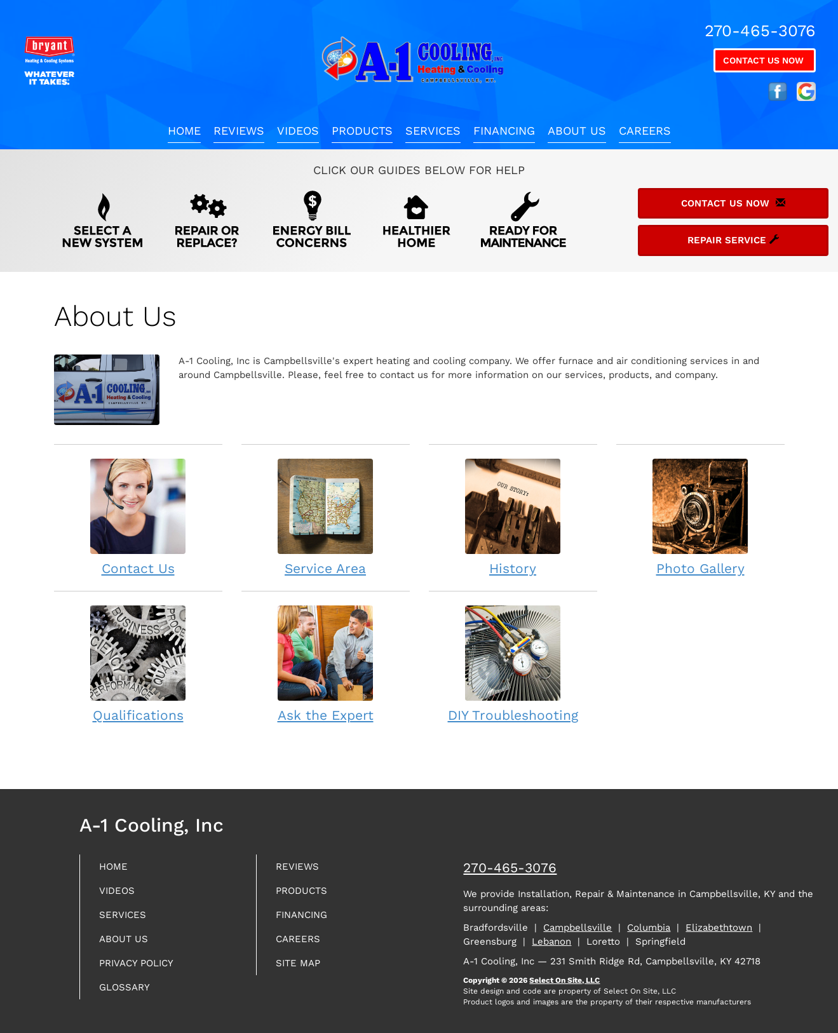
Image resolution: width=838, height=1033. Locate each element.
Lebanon (551, 941)
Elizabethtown (719, 927)
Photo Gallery (700, 516)
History (513, 516)
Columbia (648, 927)
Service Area (325, 516)
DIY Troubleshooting (513, 663)
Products (362, 130)
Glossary (129, 997)
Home (184, 130)
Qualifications (138, 663)
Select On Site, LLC (564, 980)
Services (433, 130)
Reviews (238, 130)
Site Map (302, 971)
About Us (577, 130)
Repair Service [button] (733, 240)
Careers (645, 130)
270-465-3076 (510, 867)
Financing (504, 130)
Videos (298, 130)
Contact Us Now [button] (764, 60)
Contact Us (138, 516)
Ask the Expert (325, 663)
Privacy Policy (143, 971)
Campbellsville (577, 927)
